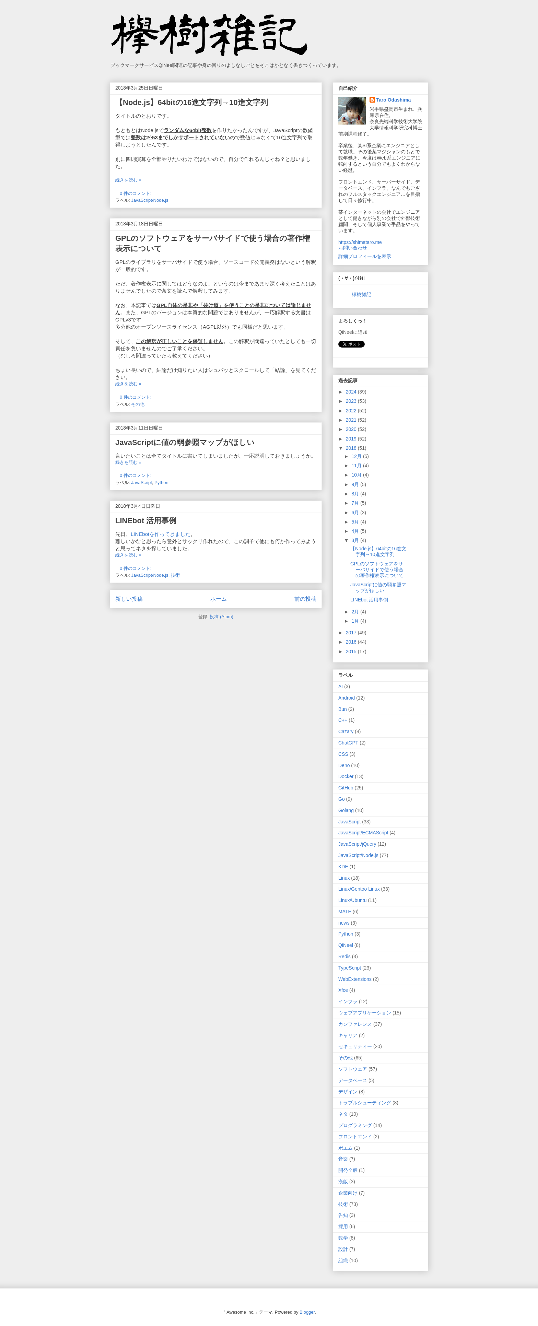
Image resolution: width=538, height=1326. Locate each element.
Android (346, 698)
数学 (343, 1238)
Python (161, 482)
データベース (352, 1080)
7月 (355, 503)
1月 (355, 621)
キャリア (348, 1035)
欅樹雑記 (361, 294)
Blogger (307, 1312)
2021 (352, 420)
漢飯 (343, 1181)
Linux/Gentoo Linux (359, 889)
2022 (352, 410)
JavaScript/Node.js (149, 200)
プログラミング (355, 1125)
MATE (344, 911)
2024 (352, 392)
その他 (137, 404)
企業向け (348, 1193)
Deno (344, 765)
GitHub (345, 787)
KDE (343, 866)
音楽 (343, 1159)
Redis (344, 956)
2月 (355, 611)
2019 (352, 439)
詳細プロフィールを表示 (364, 256)
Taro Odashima (393, 100)
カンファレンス (355, 1024)
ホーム (218, 599)
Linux (344, 878)
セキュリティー (355, 1046)
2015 (352, 651)
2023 (352, 401)
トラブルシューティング (364, 1102)
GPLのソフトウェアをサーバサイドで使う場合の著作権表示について (377, 569)
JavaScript (141, 482)
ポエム (345, 1148)
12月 (357, 456)
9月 (355, 484)
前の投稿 (305, 599)
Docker (345, 776)
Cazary (345, 731)
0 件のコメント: (136, 193)
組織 (343, 1260)
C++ (342, 720)
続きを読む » (128, 180)
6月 (355, 512)
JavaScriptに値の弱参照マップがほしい (185, 442)
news (344, 923)
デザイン (348, 1091)
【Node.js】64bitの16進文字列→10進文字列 (191, 102)
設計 (343, 1249)
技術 (175, 575)
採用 (343, 1226)
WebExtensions (355, 979)
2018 (352, 448)
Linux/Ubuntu (352, 900)
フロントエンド (355, 1136)
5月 (355, 522)
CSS (343, 754)
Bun (342, 709)
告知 (343, 1215)
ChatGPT (348, 743)
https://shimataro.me (360, 242)
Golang (346, 810)
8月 (355, 493)
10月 (357, 475)
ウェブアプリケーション (364, 1013)
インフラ (348, 1001)
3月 (355, 540)
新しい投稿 (129, 599)
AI (340, 686)
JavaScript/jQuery (357, 844)
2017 (352, 632)
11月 (357, 465)
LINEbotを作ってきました (160, 534)
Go (341, 799)
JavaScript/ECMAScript (363, 832)
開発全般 (348, 1170)
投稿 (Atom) (221, 616)
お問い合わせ (352, 247)
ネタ (343, 1114)
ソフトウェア (352, 1069)
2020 (352, 429)
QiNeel (345, 945)
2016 (352, 642)
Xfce (343, 990)
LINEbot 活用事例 (145, 520)
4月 (355, 531)
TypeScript (349, 968)
